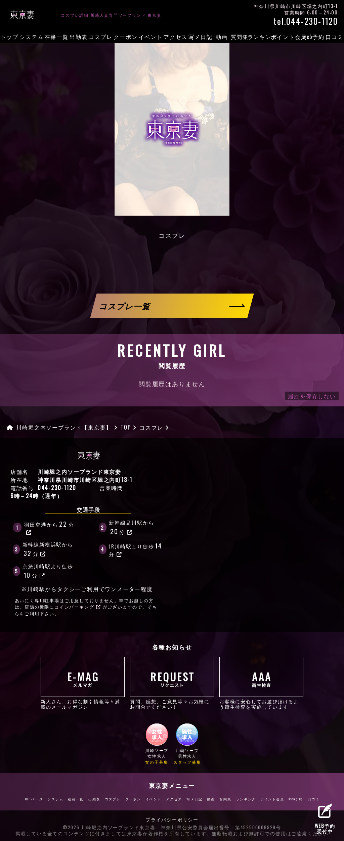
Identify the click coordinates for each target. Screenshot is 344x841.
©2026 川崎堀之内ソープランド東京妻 (109, 828)
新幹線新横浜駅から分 (48, 549)
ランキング (262, 37)
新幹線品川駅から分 (131, 527)
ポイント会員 (288, 37)
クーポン (125, 37)
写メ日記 (200, 37)
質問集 (240, 37)
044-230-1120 (57, 488)
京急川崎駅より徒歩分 (48, 571)
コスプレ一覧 (125, 306)
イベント (151, 37)
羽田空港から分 (49, 527)
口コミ (334, 37)
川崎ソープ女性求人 (157, 744)
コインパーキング (77, 607)
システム (31, 37)
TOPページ (34, 798)
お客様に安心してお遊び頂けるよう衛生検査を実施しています (261, 683)
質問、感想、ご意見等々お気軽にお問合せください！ (172, 683)
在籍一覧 (57, 37)
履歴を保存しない (312, 396)
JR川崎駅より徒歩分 (136, 549)
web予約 (314, 37)
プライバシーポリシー (172, 820)
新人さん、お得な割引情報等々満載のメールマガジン (83, 683)
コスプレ (101, 37)
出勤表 (78, 37)
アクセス (175, 37)
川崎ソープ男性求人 (187, 744)
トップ (9, 37)
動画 (222, 37)
